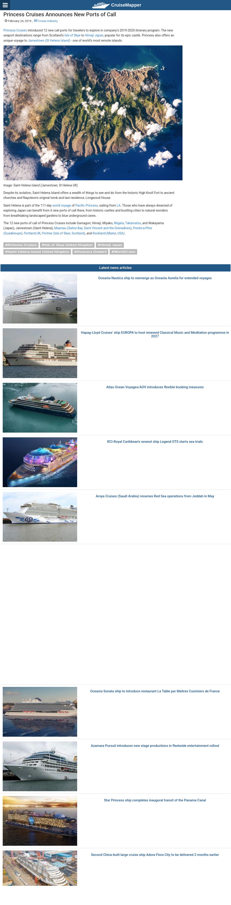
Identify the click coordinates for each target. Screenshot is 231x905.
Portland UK (32, 233)
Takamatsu (133, 223)
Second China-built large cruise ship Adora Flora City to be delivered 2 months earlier (155, 855)
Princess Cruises (15, 30)
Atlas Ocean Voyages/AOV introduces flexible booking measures (155, 387)
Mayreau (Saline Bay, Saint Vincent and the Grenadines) (93, 228)
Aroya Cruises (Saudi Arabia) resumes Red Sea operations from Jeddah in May (155, 496)
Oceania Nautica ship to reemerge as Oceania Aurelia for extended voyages (155, 278)
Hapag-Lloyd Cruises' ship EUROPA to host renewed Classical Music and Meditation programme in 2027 (155, 334)
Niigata (119, 223)
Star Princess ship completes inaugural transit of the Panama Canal (155, 800)
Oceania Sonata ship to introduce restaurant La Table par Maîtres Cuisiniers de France (155, 691)
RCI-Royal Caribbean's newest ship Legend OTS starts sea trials (155, 442)
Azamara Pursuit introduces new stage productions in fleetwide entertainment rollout (155, 746)
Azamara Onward (91, 252)
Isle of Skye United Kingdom (68, 245)
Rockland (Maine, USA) (108, 233)
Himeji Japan (94, 35)
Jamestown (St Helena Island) (49, 40)
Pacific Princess (86, 205)
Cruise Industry (46, 21)
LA (118, 205)
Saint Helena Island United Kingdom (38, 252)
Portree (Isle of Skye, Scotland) (63, 233)
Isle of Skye (73, 35)
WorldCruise (124, 252)
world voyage (61, 205)
